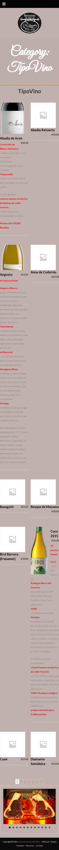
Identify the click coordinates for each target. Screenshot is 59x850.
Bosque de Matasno (45, 507)
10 (42, 827)
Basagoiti (7, 507)
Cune (3, 759)
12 (49, 827)
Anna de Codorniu (43, 272)
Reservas (30, 845)
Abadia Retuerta (43, 130)
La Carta (39, 845)
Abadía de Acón (11, 138)
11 (46, 827)
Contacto (20, 845)
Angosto (6, 274)
